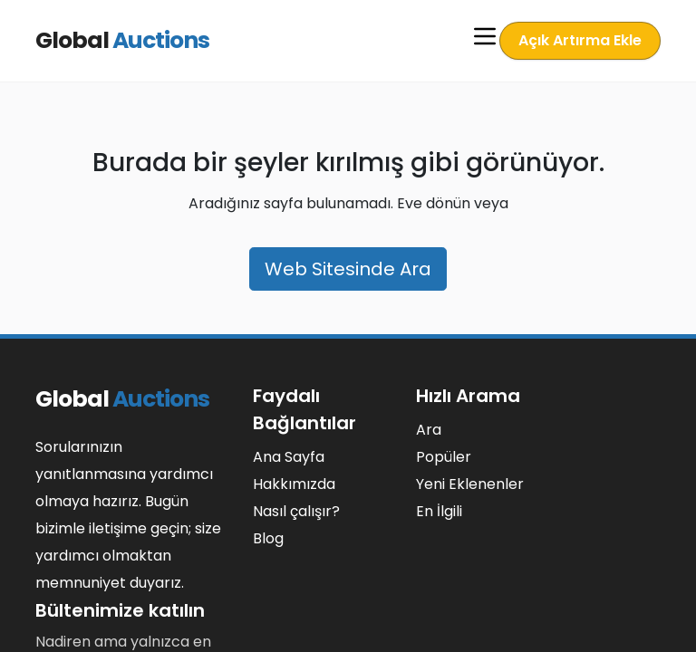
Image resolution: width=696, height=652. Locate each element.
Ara (428, 429)
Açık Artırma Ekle (582, 40)
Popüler (443, 456)
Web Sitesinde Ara (348, 269)
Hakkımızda (294, 484)
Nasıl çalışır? (296, 511)
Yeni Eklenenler (470, 484)
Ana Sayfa (288, 456)
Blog (268, 538)
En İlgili (439, 511)
